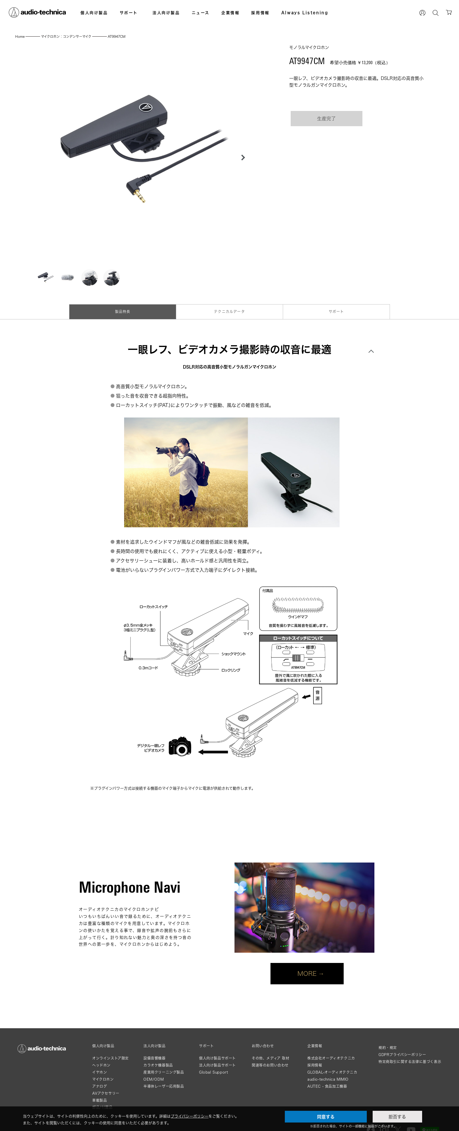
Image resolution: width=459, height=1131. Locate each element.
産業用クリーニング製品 (163, 1072)
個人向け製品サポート (217, 1058)
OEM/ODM (153, 1079)
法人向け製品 (166, 12)
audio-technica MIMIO (328, 1079)
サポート (129, 12)
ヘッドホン (101, 1065)
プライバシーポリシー (189, 1116)
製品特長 (123, 311)
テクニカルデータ (229, 311)
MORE (307, 973)
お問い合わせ (263, 1046)
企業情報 (230, 12)
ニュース (201, 12)
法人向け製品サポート (217, 1065)
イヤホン (99, 1072)
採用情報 (260, 12)
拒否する (397, 1117)
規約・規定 (387, 1048)
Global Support (213, 1072)
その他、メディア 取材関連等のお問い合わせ (271, 1061)
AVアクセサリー (105, 1093)
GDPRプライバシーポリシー (402, 1055)
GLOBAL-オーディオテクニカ (332, 1072)
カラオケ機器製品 (158, 1065)
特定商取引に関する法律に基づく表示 (409, 1062)
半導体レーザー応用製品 (163, 1086)
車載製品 (99, 1100)
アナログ (99, 1086)
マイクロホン (103, 1079)
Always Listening (304, 12)
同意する (326, 1117)
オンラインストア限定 (110, 1058)
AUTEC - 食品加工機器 (327, 1086)
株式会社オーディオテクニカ (331, 1058)
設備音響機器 (154, 1058)
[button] (241, 157)
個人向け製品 (94, 12)
